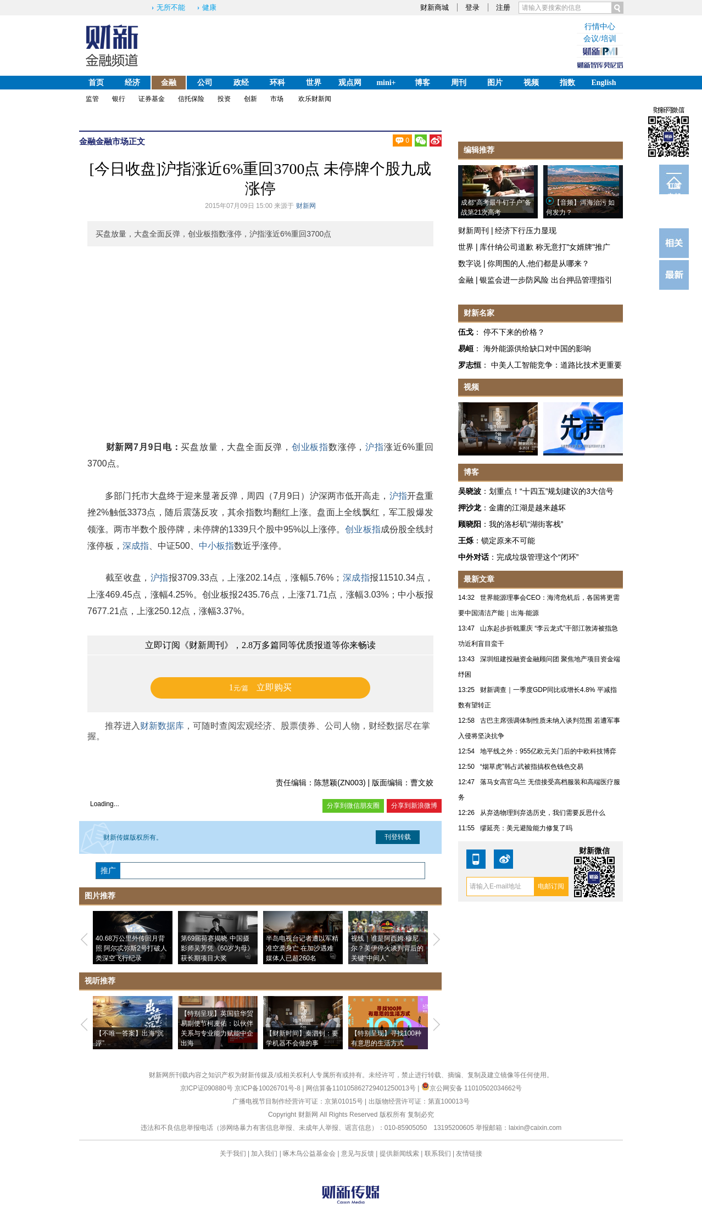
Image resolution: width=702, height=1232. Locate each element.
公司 (205, 82)
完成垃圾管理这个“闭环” (537, 557)
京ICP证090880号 (206, 1088)
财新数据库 (162, 725)
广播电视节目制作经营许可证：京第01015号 (297, 1101)
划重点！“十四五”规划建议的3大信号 (551, 491)
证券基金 (151, 99)
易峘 (465, 348)
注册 (503, 7)
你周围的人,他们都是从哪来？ (538, 263)
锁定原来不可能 (508, 540)
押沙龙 (469, 507)
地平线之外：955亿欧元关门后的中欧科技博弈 (548, 751)
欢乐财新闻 (314, 99)
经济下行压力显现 (525, 230)
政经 (241, 82)
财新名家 (479, 312)
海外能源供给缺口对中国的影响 (537, 348)
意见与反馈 (357, 1153)
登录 (472, 7)
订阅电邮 (674, 188)
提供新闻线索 (399, 1153)
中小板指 (216, 545)
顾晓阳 (469, 524)
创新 (250, 99)
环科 (277, 82)
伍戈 (465, 332)
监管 (92, 99)
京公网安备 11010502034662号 (471, 1088)
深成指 (135, 545)
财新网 (306, 206)
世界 (313, 82)
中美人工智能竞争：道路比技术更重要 (556, 365)
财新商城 (434, 7)
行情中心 (599, 26)
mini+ (385, 82)
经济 (132, 82)
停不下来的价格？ (514, 332)
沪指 (374, 447)
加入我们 (264, 1153)
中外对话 (473, 557)
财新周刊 (473, 230)
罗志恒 (469, 365)
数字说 (469, 263)
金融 (168, 82)
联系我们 (438, 1153)
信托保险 (191, 99)
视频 (531, 82)
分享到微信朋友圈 (353, 805)
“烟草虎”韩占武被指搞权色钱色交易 (531, 766)
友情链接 (469, 1153)
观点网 (349, 82)
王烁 (465, 540)
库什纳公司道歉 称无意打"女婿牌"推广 (545, 247)
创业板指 (310, 447)
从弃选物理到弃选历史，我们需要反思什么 (542, 813)
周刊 (458, 82)
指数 (567, 82)
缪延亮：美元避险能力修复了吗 (526, 828)
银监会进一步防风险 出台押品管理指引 (546, 279)
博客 (422, 82)
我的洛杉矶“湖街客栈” (526, 524)
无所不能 (171, 7)
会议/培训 (599, 39)
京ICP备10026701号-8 (268, 1088)
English (603, 82)
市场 (276, 99)
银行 (118, 99)
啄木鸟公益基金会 (310, 1153)
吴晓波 (469, 491)
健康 (209, 7)
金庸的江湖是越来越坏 (527, 507)
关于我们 (233, 1153)
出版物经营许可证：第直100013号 (419, 1101)
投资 (224, 99)
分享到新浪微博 (414, 805)
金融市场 (112, 141)
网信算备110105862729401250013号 (361, 1088)
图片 (495, 82)
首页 (96, 82)
